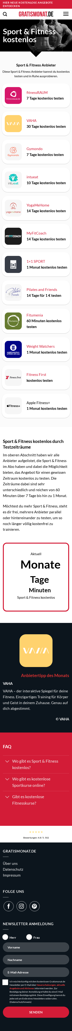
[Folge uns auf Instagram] (21, 906)
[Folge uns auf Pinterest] (34, 906)
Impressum (12, 875)
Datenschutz (13, 869)
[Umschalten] (7, 761)
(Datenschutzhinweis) (21, 1002)
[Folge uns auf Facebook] (8, 906)
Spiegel (47, 691)
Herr (13, 937)
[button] (5, 14)
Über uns (10, 863)
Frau (36, 937)
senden (36, 1012)
